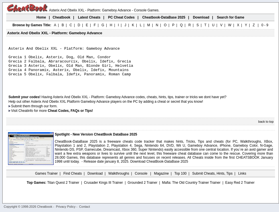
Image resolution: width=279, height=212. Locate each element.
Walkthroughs (118, 181)
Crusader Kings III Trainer (103, 190)
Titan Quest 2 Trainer (63, 190)
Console (141, 181)
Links (242, 181)
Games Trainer (46, 181)
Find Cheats (72, 181)
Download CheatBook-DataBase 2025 (159, 169)
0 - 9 (264, 25)
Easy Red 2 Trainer (239, 190)
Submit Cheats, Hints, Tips (212, 181)
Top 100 (180, 181)
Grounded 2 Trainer (142, 190)
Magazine (161, 181)
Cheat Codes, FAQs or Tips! (70, 118)
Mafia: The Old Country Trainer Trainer (191, 190)
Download (95, 181)
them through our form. (40, 114)
